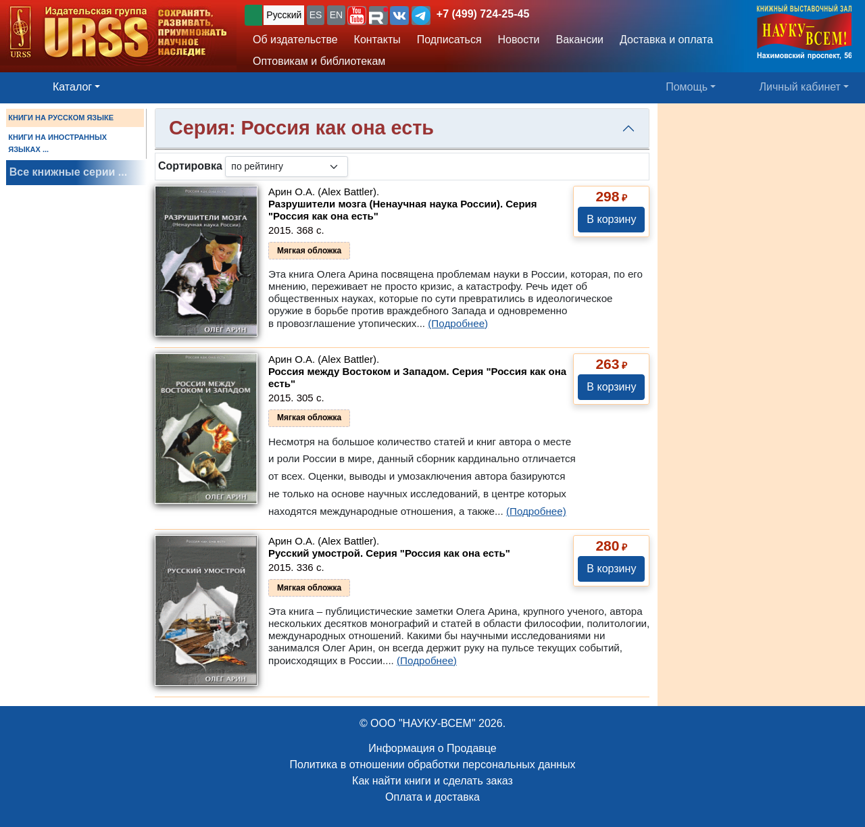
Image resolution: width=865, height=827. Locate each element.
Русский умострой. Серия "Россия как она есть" (389, 553)
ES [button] (316, 14)
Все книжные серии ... (68, 172)
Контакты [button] (377, 39)
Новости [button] (519, 39)
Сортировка (190, 166)
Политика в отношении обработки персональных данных (432, 764)
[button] (356, 15)
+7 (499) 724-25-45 (483, 14)
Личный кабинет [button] (800, 87)
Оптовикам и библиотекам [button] (319, 61)
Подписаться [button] (449, 39)
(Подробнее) (458, 323)
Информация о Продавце (432, 748)
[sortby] (286, 166)
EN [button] (336, 14)
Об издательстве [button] (295, 39)
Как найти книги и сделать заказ (432, 780)
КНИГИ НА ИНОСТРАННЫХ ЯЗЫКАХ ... (57, 143)
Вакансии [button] (580, 39)
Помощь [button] (687, 87)
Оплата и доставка (432, 797)
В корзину (611, 219)
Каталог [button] (72, 87)
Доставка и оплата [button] (666, 39)
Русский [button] (283, 14)
